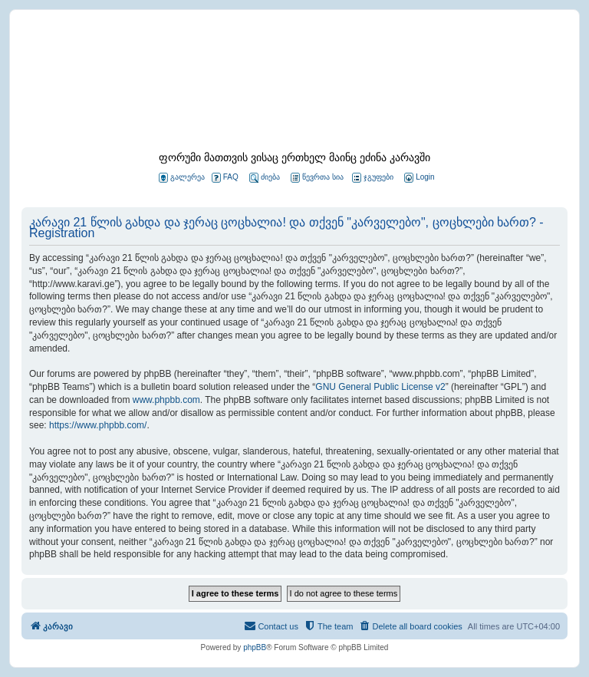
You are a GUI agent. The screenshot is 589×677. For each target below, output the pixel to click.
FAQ (225, 178)
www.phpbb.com (166, 400)
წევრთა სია (317, 178)
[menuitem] (418, 178)
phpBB (254, 647)
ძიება (264, 178)
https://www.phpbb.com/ (97, 425)
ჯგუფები (372, 178)
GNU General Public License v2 (380, 386)
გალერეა (182, 178)
